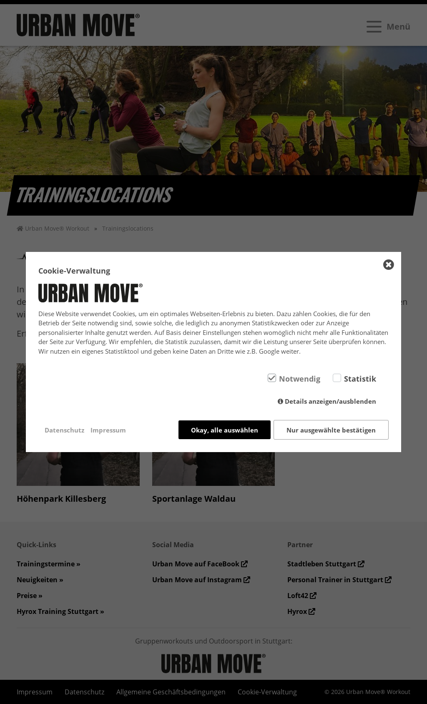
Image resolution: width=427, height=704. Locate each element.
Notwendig (299, 378)
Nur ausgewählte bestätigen (331, 430)
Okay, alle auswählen (224, 430)
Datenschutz (64, 430)
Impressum (108, 430)
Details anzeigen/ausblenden (330, 401)
